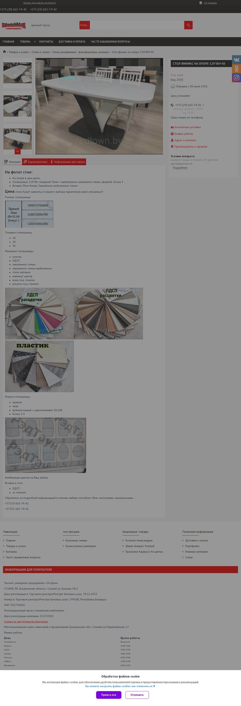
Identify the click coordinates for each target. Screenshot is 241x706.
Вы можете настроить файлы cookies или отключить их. (119, 686)
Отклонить (137, 695)
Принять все (108, 695)
